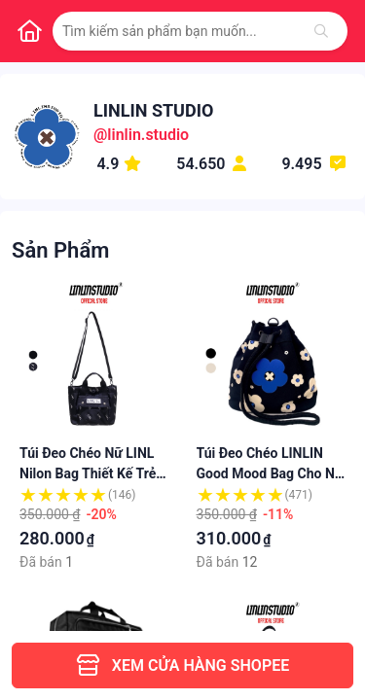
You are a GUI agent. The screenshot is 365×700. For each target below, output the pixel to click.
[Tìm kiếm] (321, 31)
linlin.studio (148, 134)
